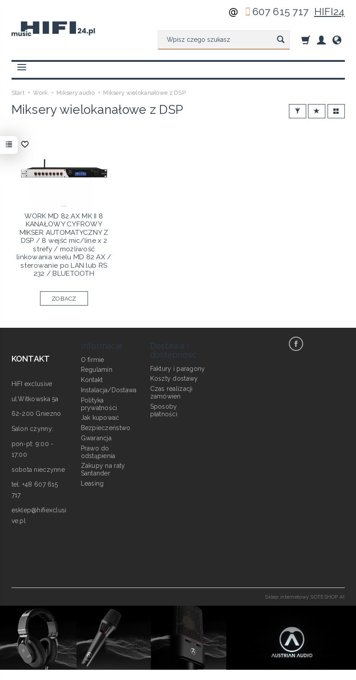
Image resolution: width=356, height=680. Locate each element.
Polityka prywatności (99, 403)
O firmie (92, 359)
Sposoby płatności (164, 409)
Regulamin (97, 369)
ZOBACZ (64, 298)
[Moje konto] (321, 39)
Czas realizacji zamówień (171, 392)
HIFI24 (329, 11)
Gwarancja (96, 438)
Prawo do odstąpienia (98, 451)
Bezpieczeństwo (106, 427)
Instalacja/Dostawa (109, 390)
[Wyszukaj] (280, 40)
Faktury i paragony (177, 368)
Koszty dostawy (174, 378)
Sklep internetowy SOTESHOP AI (304, 597)
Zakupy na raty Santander (103, 469)
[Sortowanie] (316, 111)
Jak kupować (100, 417)
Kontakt (92, 379)
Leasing (92, 483)
